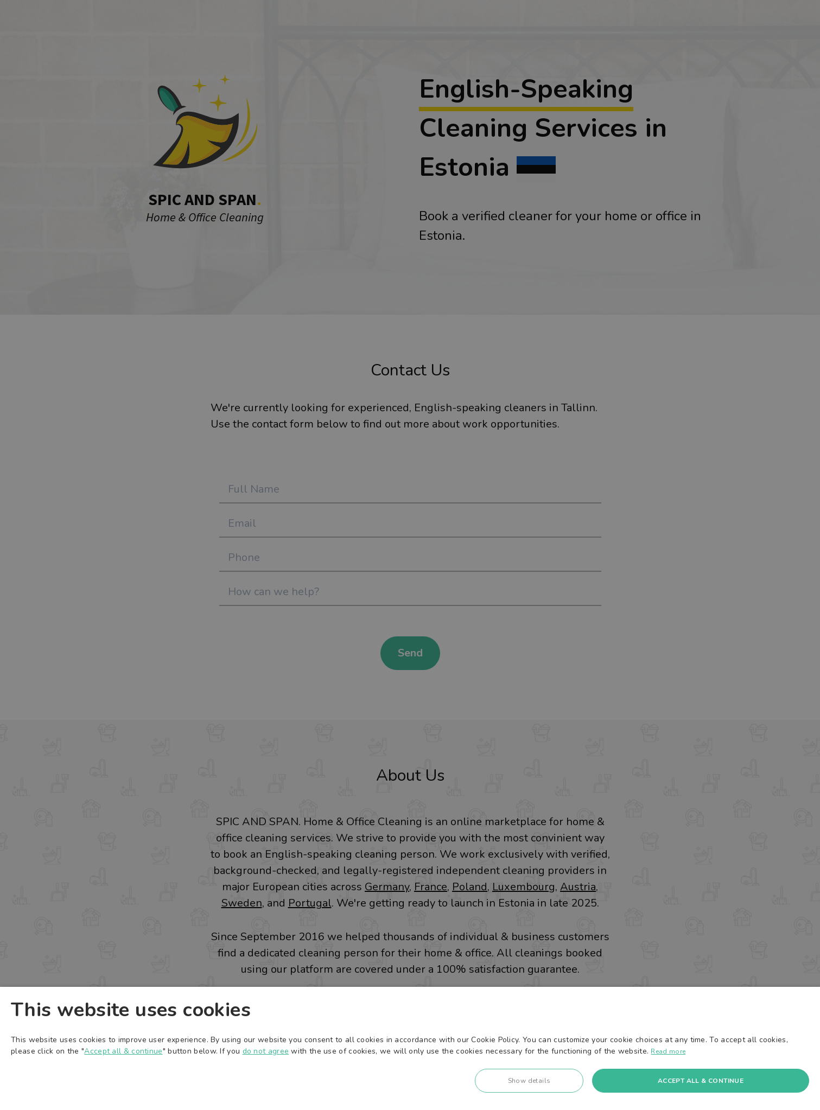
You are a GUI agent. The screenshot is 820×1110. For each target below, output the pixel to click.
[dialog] (410, 1048)
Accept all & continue (123, 1051)
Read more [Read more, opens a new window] (668, 1051)
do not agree (266, 1051)
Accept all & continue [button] (700, 1080)
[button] (529, 1083)
